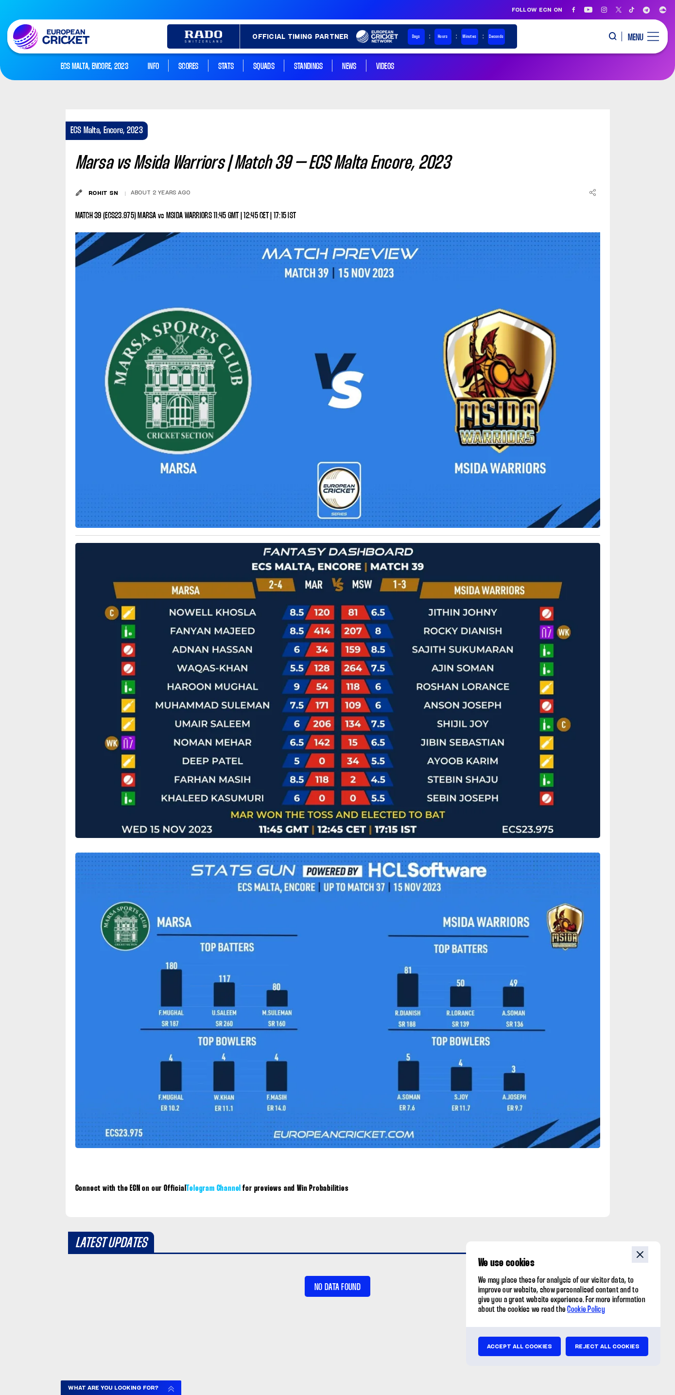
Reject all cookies (607, 1346)
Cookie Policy (586, 1310)
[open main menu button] (640, 36)
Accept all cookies (519, 1346)
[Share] (593, 192)
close (640, 1254)
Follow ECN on (537, 10)
